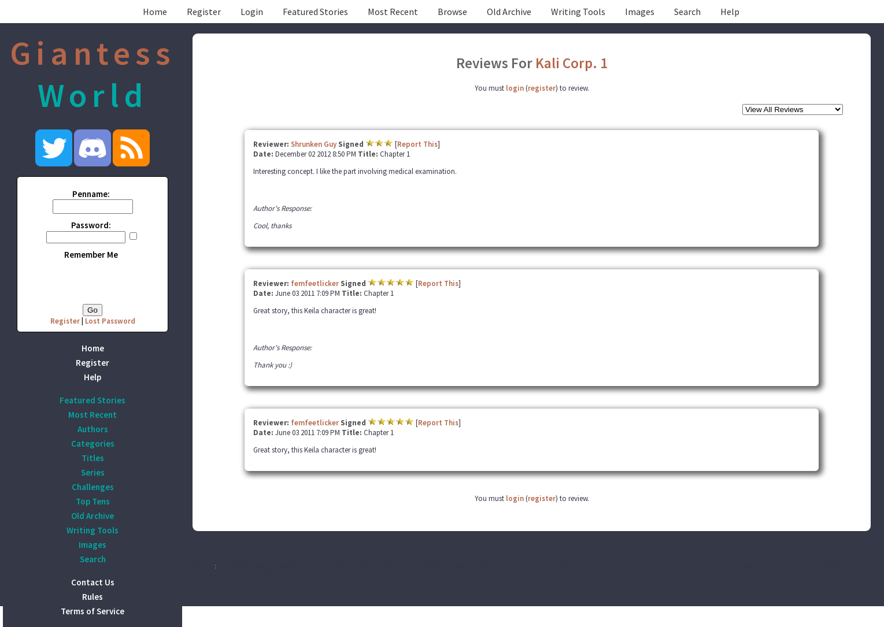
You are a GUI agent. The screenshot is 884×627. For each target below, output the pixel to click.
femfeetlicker (315, 283)
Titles (93, 457)
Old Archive (509, 11)
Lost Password (110, 321)
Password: (91, 225)
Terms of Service (92, 611)
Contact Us (92, 582)
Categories (92, 443)
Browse (452, 11)
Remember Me (91, 254)
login (515, 88)
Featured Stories (315, 11)
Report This (417, 144)
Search (687, 11)
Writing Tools (578, 11)
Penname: (91, 193)
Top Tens (93, 501)
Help (729, 11)
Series (93, 472)
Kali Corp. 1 (571, 63)
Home (155, 11)
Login (252, 11)
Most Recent (393, 11)
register (542, 88)
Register (204, 11)
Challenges (93, 486)
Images (639, 11)
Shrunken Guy (313, 144)
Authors (92, 429)
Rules (92, 596)
